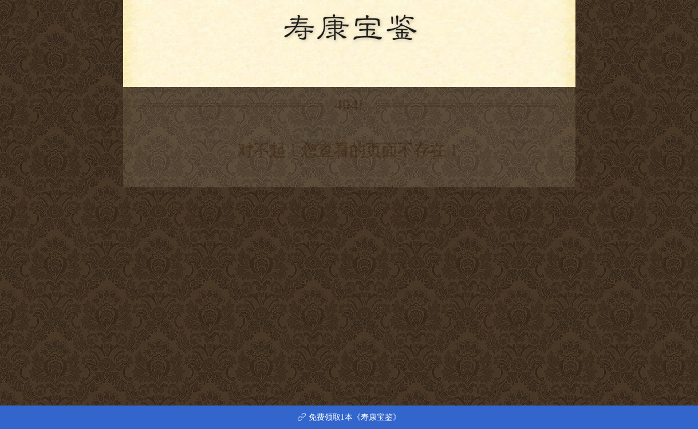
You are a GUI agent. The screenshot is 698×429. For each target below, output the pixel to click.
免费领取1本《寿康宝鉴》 (349, 417)
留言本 (468, 69)
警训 (283, 69)
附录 (434, 69)
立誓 (343, 69)
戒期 (373, 69)
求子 (403, 69)
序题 (253, 69)
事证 (313, 69)
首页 (222, 69)
